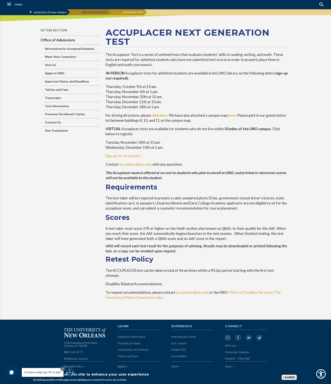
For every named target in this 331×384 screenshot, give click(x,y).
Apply (122, 366)
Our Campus (179, 343)
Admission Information (132, 336)
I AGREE (289, 377)
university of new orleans (50, 12)
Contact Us (53, 122)
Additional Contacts (76, 358)
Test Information (57, 106)
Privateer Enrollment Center (65, 114)
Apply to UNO (54, 73)
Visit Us (50, 65)
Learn (123, 326)
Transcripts (53, 98)
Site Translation (56, 130)
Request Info (73, 366)
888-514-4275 (73, 352)
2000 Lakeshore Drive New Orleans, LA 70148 (80, 344)
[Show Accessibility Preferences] (321, 374)
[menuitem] (229, 337)
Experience (181, 326)
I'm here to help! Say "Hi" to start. (42, 372)
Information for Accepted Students (70, 48)
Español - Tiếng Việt (237, 358)
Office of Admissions (58, 40)
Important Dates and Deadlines (67, 81)
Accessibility (178, 356)
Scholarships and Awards (133, 349)
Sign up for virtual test (123, 156)
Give (228, 366)
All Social (230, 345)
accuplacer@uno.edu (135, 164)
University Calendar (237, 352)
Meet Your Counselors (60, 56)
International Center (183, 336)
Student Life (178, 349)
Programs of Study (129, 343)
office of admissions (95, 12)
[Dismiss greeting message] (62, 368)
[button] (31, 4)
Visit (174, 366)
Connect (233, 326)
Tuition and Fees (56, 89)
